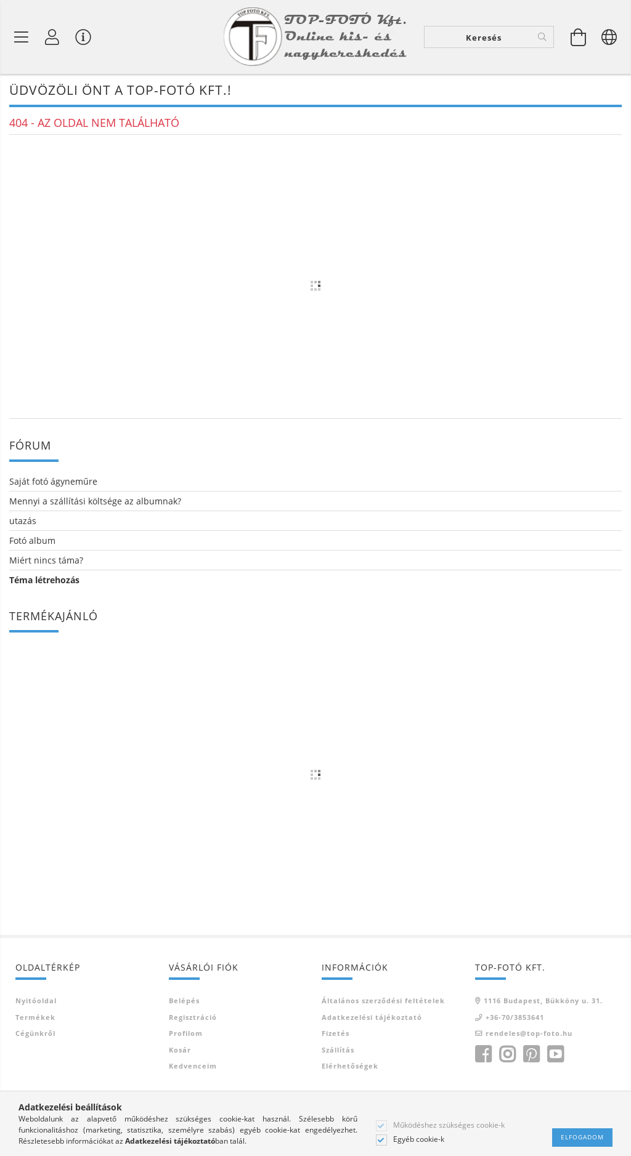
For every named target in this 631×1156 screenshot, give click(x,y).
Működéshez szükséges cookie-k (449, 1125)
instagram (507, 1055)
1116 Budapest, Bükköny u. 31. (543, 1001)
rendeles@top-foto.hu (529, 1034)
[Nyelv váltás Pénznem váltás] (609, 37)
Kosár (180, 1050)
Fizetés (335, 1034)
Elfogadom (582, 1137)
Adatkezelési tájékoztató (372, 1017)
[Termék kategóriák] (21, 37)
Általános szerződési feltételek (383, 1001)
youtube (555, 1055)
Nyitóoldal (36, 1001)
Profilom (186, 1034)
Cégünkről (35, 1034)
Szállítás (338, 1050)
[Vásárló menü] (83, 37)
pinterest (531, 1055)
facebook (483, 1055)
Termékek (35, 1017)
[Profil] (52, 37)
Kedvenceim (193, 1067)
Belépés (184, 1001)
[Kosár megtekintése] (578, 37)
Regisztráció (193, 1017)
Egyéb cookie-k (418, 1139)
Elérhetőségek (350, 1067)
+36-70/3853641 (515, 1017)
